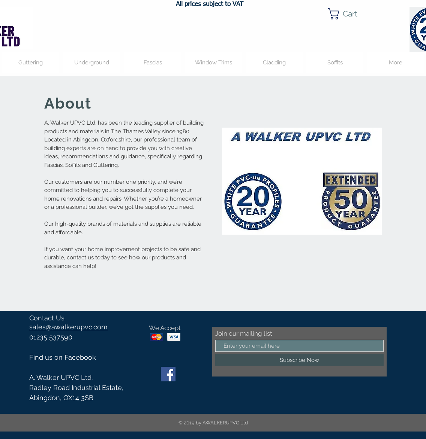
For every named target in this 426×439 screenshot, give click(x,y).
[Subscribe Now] (299, 360)
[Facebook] (168, 374)
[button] (349, 13)
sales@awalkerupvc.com (68, 327)
